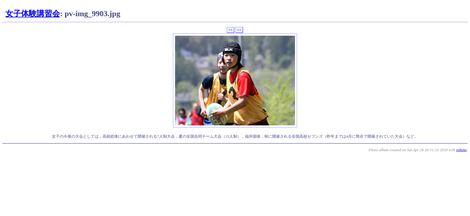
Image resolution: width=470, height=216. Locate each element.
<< (230, 30)
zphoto (461, 150)
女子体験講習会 (32, 13)
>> (239, 30)
